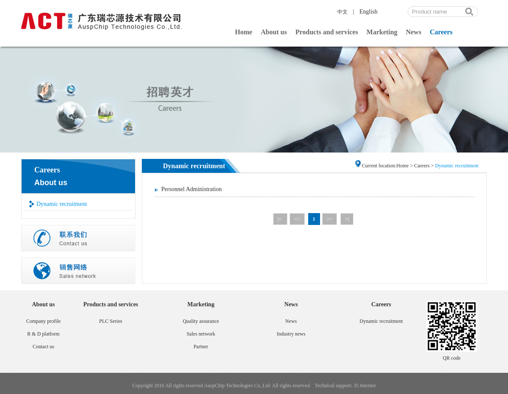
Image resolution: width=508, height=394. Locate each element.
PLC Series (110, 321)
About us (274, 32)
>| (347, 219)
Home (243, 32)
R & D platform (43, 334)
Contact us (43, 347)
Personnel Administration (191, 189)
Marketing (382, 32)
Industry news (291, 334)
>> (330, 219)
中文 (342, 12)
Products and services (326, 32)
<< (297, 219)
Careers (441, 32)
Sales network (201, 334)
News (413, 32)
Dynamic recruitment (61, 204)
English (368, 11)
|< (280, 219)
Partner (200, 347)
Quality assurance (201, 321)
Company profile (43, 321)
